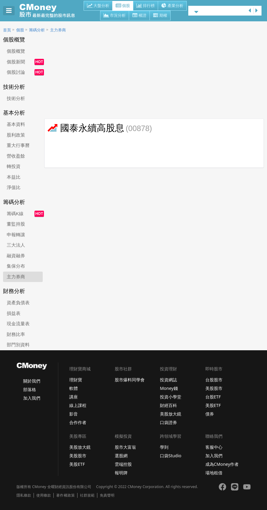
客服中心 (213, 447)
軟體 (73, 388)
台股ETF (213, 397)
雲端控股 (123, 464)
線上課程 (77, 405)
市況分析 (114, 16)
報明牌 (121, 473)
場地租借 (213, 473)
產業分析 (172, 6)
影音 (73, 414)
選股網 (121, 455)
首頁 (7, 30)
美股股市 (213, 388)
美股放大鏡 (170, 414)
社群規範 (87, 495)
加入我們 (31, 398)
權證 (139, 16)
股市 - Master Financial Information (50, 10)
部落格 (29, 389)
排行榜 (145, 6)
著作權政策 (65, 495)
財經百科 (168, 405)
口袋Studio (170, 455)
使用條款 (43, 495)
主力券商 (58, 30)
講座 (73, 397)
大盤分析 (98, 6)
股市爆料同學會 (130, 380)
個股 (123, 6)
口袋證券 (168, 422)
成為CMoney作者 (222, 464)
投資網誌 (168, 380)
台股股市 (213, 380)
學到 (164, 447)
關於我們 (31, 381)
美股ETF (213, 405)
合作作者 (77, 422)
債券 (209, 414)
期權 (160, 16)
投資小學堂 (170, 397)
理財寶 (75, 380)
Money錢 (169, 388)
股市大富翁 (125, 447)
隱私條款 (23, 495)
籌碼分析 (37, 30)
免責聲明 (107, 495)
